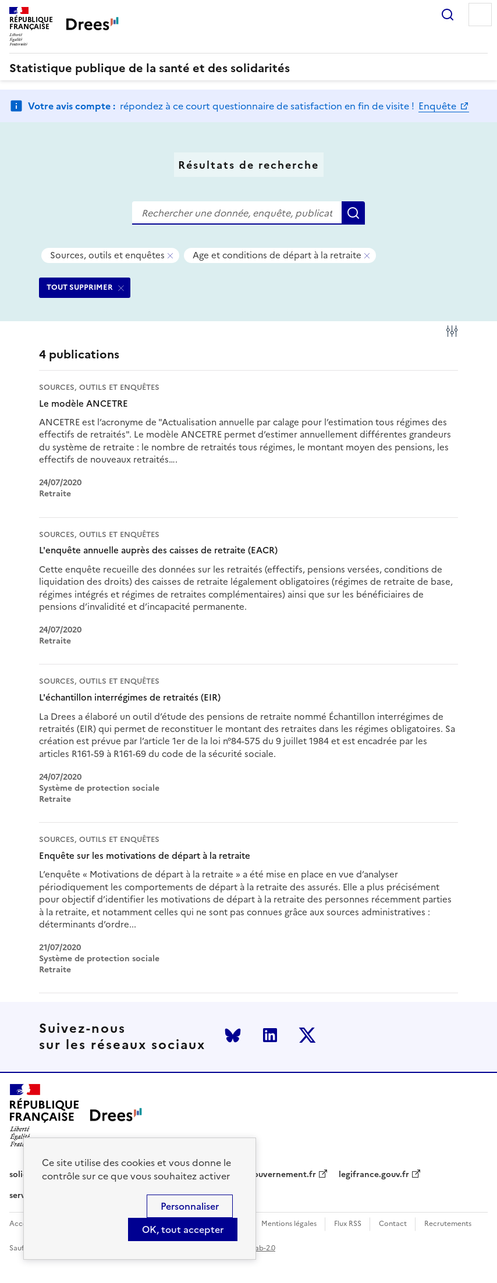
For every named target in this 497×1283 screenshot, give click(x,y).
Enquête (438, 106)
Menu (480, 14)
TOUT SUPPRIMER (80, 287)
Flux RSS (347, 1224)
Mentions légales (289, 1224)
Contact (393, 1224)
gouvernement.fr (282, 1175)
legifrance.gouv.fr (374, 1175)
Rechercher (447, 14)
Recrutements (447, 1224)
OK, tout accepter (182, 1229)
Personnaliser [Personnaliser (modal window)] (190, 1206)
